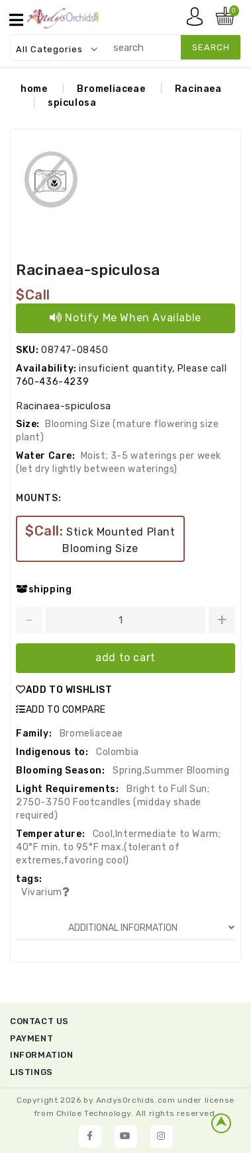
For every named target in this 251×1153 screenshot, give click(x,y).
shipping (44, 589)
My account (198, 19)
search (211, 47)
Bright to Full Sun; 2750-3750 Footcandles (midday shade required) (112, 802)
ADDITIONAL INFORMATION (151, 928)
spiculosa (72, 102)
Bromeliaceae (111, 89)
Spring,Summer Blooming (170, 770)
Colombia (115, 752)
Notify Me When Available (125, 317)
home (34, 89)
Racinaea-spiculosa (88, 270)
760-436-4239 (52, 381)
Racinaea (198, 89)
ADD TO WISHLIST (64, 690)
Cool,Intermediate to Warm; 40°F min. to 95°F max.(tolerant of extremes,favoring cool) (118, 847)
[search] (170, 47)
